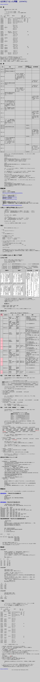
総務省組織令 (3, 507)
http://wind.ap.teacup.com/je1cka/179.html (9, 204)
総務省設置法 (3, 498)
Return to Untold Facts (4, 4)
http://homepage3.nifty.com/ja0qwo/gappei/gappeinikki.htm (12, 198)
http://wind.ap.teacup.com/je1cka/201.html (9, 202)
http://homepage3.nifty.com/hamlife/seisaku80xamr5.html (12, 210)
